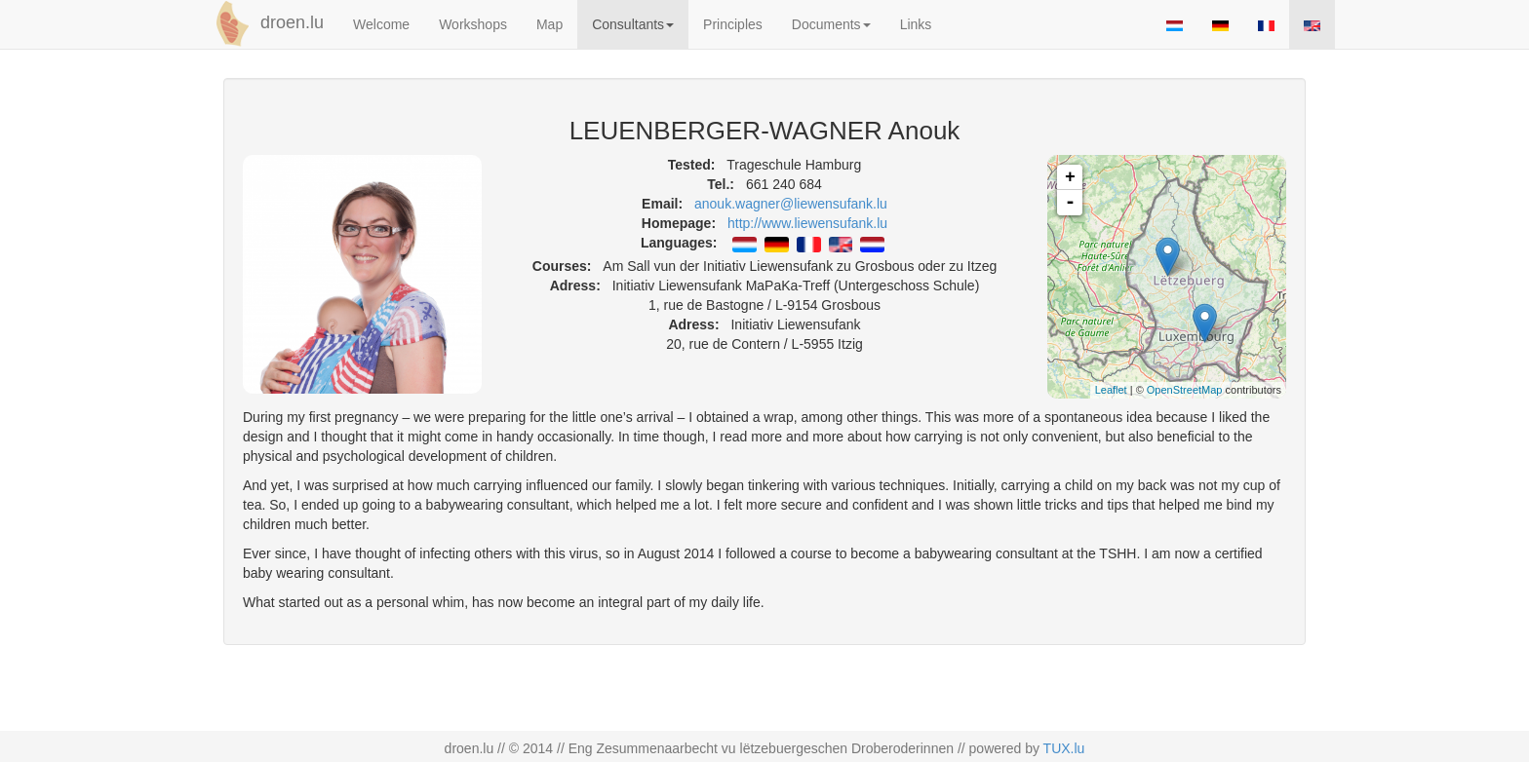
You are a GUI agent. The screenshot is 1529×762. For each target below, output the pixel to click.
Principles (733, 24)
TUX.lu (1064, 748)
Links (916, 24)
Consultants (633, 24)
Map (549, 24)
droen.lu (266, 23)
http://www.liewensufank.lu (807, 223)
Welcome (381, 24)
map (1173, 277)
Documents (831, 24)
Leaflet (1111, 390)
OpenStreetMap (1185, 390)
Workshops (473, 24)
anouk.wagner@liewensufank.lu (790, 203)
